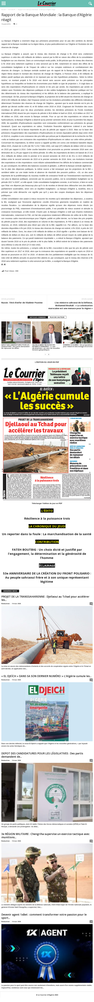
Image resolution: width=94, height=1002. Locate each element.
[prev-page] (45, 354)
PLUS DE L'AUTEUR (57, 317)
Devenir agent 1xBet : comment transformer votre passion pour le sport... (44, 916)
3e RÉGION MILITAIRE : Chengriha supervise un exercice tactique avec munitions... (45, 835)
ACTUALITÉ (11, 10)
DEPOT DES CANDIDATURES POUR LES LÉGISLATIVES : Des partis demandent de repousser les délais (15, 346)
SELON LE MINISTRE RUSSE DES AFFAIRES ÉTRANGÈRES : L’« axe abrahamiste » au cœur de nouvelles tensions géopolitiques (46, 347)
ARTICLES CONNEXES (38, 317)
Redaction (5, 603)
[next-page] (48, 354)
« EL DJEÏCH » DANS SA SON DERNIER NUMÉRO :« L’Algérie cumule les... (46, 676)
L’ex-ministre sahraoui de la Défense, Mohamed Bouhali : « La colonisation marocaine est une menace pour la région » (70, 305)
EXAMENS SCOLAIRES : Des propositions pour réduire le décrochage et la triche (77, 345)
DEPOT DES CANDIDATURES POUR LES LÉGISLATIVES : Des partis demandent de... (42, 755)
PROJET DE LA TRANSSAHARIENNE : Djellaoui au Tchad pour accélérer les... (45, 598)
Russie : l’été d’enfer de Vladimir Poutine (21, 302)
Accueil (3, 10)
